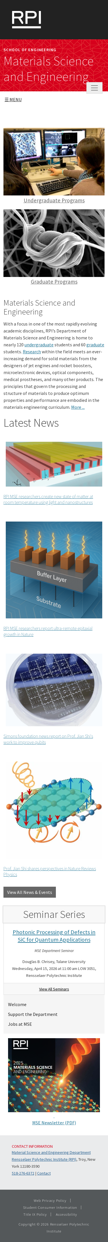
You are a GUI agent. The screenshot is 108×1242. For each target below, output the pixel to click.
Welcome (17, 1004)
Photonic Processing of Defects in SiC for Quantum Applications (54, 935)
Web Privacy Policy (50, 1200)
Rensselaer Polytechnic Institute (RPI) (44, 1159)
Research (32, 351)
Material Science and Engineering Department (51, 1152)
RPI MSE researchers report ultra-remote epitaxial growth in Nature (51, 578)
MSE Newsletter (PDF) (54, 1122)
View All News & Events (29, 892)
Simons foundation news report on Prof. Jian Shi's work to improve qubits (51, 698)
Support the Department (33, 1014)
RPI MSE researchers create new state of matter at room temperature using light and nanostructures (51, 472)
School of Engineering (29, 49)
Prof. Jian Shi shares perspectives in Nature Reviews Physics (51, 818)
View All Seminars (54, 989)
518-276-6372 (23, 1173)
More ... (78, 407)
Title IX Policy (35, 1214)
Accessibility (66, 1214)
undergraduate (39, 345)
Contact (44, 1173)
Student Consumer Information (50, 1207)
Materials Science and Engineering (48, 68)
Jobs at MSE (20, 1024)
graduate (95, 345)
